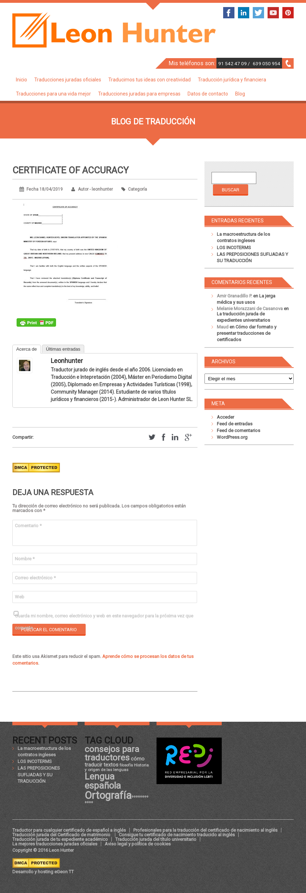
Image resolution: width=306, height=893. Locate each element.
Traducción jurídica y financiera (232, 79)
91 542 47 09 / (234, 63)
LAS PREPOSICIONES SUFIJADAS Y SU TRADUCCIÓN (39, 774)
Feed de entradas (234, 423)
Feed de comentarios (238, 430)
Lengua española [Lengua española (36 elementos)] (103, 781)
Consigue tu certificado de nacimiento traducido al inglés (177, 834)
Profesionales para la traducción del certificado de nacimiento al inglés (205, 830)
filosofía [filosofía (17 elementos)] (126, 765)
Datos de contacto (208, 94)
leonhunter (67, 360)
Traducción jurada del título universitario (155, 839)
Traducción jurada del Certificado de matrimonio (61, 834)
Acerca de (26, 349)
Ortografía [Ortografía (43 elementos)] (108, 795)
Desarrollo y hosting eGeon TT (43, 871)
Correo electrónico (35, 577)
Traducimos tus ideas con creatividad (149, 79)
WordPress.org (232, 437)
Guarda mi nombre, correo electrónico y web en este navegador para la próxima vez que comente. (104, 617)
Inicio (21, 79)
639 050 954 (266, 63)
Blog (240, 94)
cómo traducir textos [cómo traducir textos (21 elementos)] (115, 762)
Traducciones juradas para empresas (139, 94)
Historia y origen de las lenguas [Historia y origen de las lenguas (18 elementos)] (117, 767)
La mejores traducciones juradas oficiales (54, 843)
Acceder (225, 417)
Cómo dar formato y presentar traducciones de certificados (246, 333)
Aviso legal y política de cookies (138, 843)
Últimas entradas (63, 349)
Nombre (25, 558)
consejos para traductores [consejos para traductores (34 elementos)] (112, 753)
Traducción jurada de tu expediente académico (60, 839)
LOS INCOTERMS (234, 247)
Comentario (28, 525)
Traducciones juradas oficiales (67, 79)
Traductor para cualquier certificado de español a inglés (69, 830)
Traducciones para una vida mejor (53, 94)
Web (19, 596)
